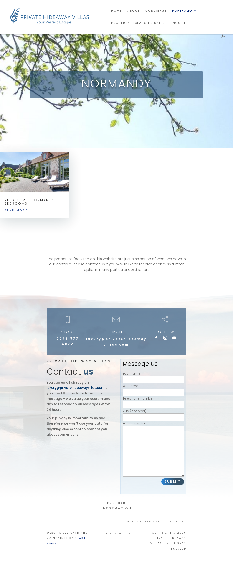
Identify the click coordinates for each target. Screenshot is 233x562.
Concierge (156, 11)
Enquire (178, 23)
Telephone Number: (153, 401)
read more (16, 210)
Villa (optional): (153, 414)
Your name (153, 376)
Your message (153, 449)
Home (116, 11)
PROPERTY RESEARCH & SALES (138, 23)
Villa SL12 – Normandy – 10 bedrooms (34, 202)
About (133, 11)
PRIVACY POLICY (116, 533)
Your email (153, 389)
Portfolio (182, 11)
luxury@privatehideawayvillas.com (75, 387)
